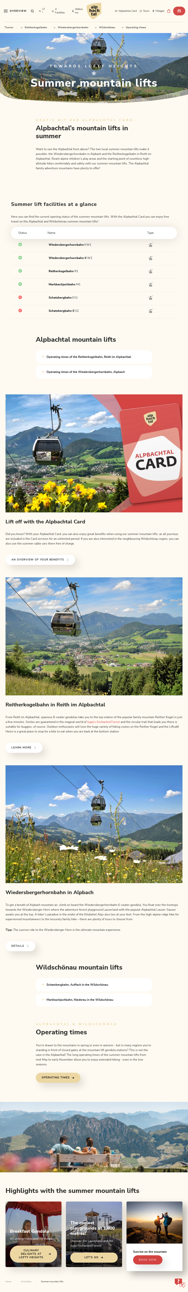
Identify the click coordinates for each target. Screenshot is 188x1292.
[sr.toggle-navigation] (15, 11)
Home (8, 1281)
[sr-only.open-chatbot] (180, 1283)
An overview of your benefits (40, 559)
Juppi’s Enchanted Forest (103, 722)
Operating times (134, 27)
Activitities (26, 1281)
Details (20, 946)
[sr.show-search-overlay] (32, 11)
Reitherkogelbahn (34, 27)
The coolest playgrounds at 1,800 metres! (92, 1228)
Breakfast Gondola (29, 1231)
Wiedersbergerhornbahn (71, 27)
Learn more (24, 747)
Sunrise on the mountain (150, 1251)
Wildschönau (105, 27)
